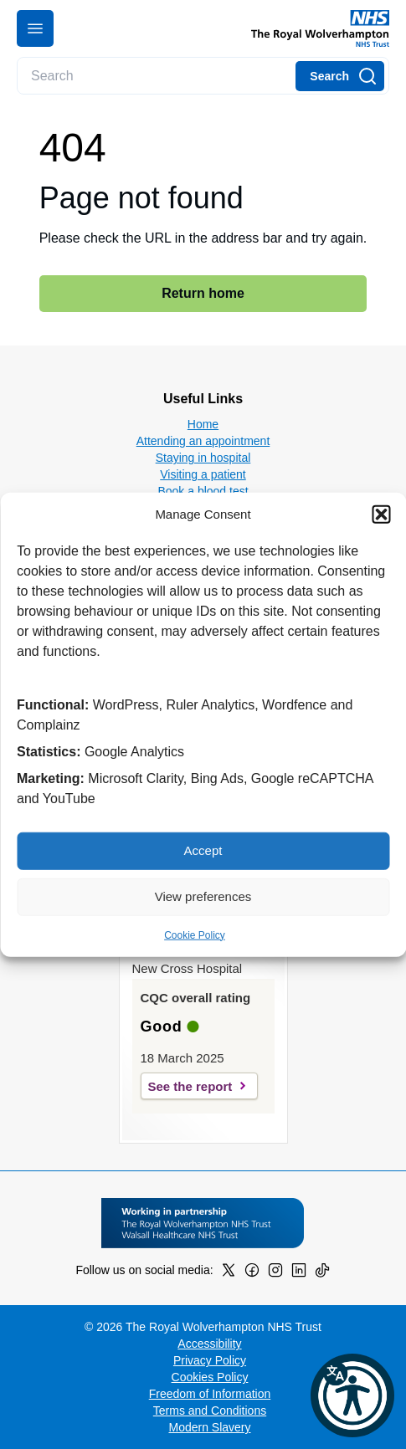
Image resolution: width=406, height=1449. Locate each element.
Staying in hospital (203, 457)
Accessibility (209, 1343)
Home (203, 424)
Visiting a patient (202, 474)
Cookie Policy (194, 934)
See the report (190, 1086)
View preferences (203, 896)
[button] (381, 514)
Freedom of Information (210, 1393)
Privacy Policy (209, 1360)
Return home (203, 293)
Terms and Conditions (209, 1410)
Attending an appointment (203, 441)
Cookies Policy (210, 1377)
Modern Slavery (209, 1427)
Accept (203, 850)
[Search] (340, 76)
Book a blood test (202, 491)
